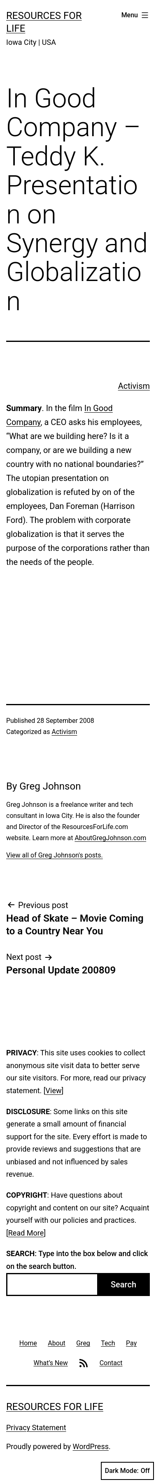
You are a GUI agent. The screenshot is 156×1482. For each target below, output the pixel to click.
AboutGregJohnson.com (110, 838)
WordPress (91, 1446)
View (54, 1090)
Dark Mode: (127, 1471)
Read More (26, 1233)
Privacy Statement (36, 1427)
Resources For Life (54, 1406)
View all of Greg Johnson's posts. (54, 855)
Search (123, 1284)
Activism (134, 386)
